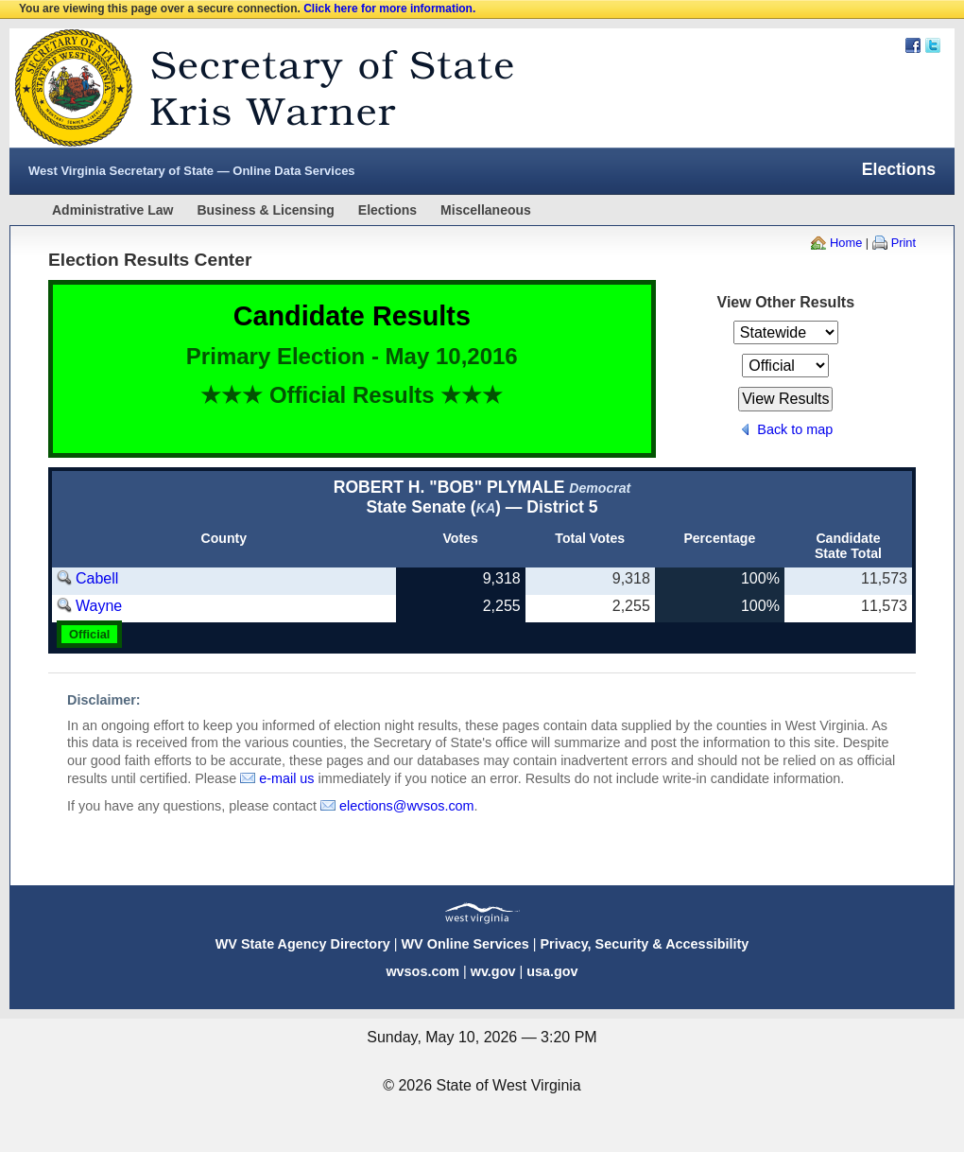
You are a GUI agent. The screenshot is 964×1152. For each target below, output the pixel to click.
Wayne (99, 606)
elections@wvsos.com (406, 805)
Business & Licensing (265, 210)
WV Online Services (465, 943)
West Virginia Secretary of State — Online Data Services (191, 171)
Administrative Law (112, 210)
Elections (387, 210)
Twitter (932, 45)
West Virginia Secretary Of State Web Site (252, 88)
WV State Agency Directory (302, 943)
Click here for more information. (389, 8)
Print (903, 243)
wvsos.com (422, 971)
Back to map (795, 429)
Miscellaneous (485, 210)
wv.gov (493, 971)
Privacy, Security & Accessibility (644, 943)
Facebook (913, 45)
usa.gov (551, 971)
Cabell (97, 578)
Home (846, 243)
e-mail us (286, 778)
